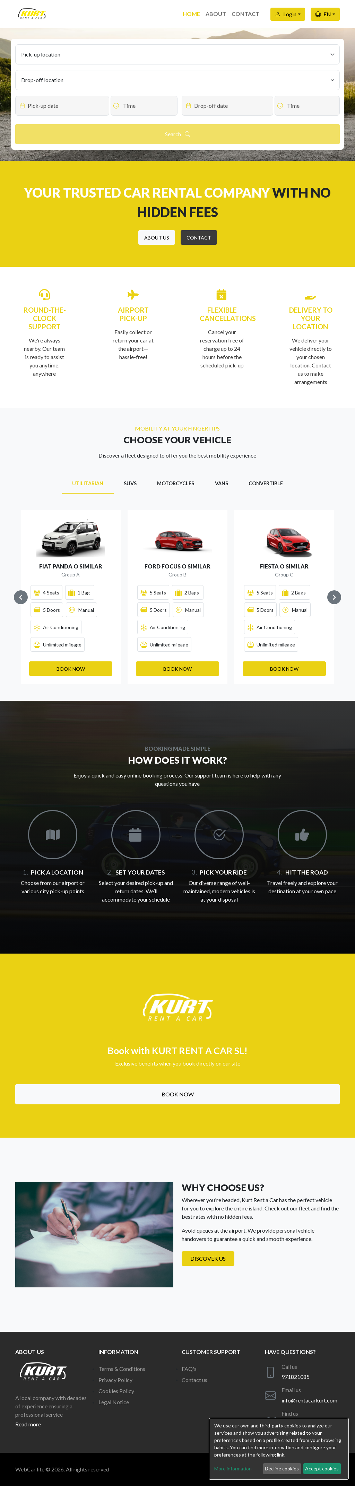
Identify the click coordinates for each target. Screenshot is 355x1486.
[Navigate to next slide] (334, 597)
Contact (245, 13)
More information (233, 1468)
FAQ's (189, 1368)
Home (191, 13)
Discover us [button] (208, 1258)
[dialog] (278, 1448)
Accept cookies (322, 1468)
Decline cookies (282, 1468)
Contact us (194, 1379)
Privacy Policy (115, 1379)
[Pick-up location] (177, 54)
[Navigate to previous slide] (21, 597)
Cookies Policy (116, 1391)
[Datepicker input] (62, 106)
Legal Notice (113, 1402)
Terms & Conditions (121, 1368)
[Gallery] (177, 597)
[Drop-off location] (177, 80)
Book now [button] (178, 1094)
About (216, 13)
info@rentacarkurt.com (309, 1400)
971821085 (296, 1376)
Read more (28, 1424)
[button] (156, 237)
